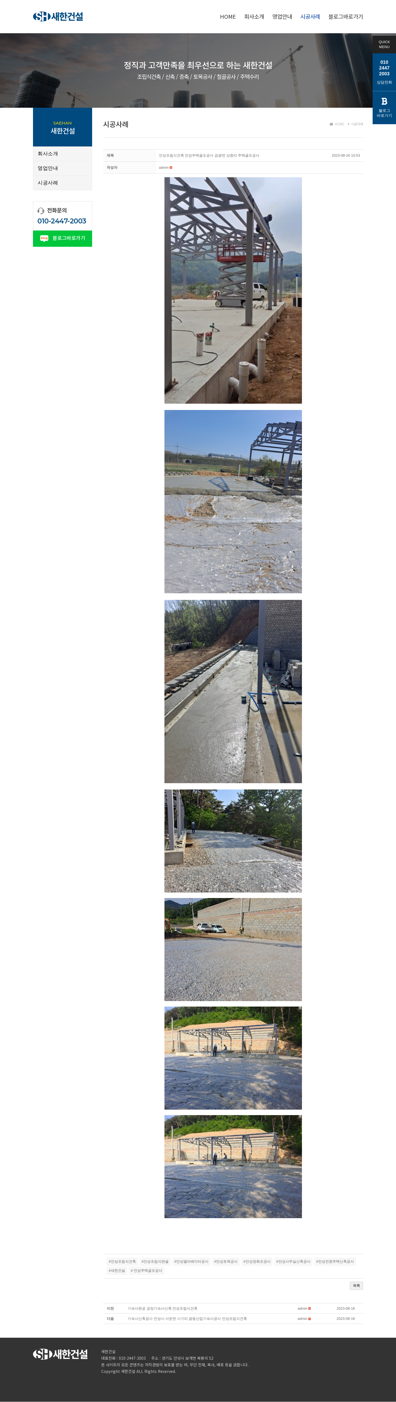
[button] (164, 168)
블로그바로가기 (62, 237)
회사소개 (48, 153)
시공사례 (48, 182)
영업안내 (48, 168)
